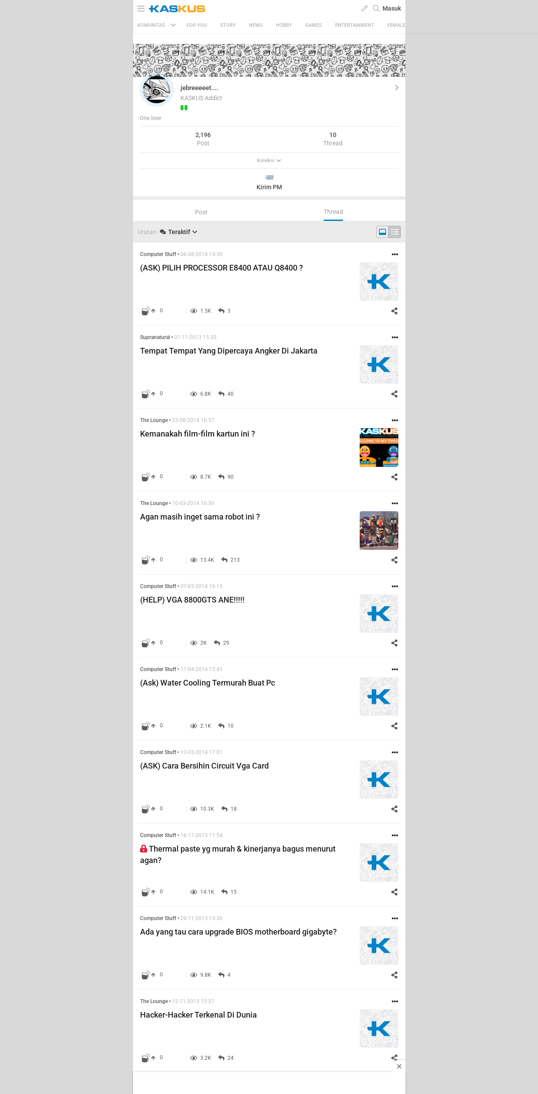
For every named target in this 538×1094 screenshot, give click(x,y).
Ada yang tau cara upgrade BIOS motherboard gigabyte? (238, 931)
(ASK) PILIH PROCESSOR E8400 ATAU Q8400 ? (221, 267)
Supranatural (155, 337)
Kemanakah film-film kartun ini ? (197, 433)
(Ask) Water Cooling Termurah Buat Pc (207, 682)
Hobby (284, 25)
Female (396, 25)
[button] (157, 89)
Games (313, 25)
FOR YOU (197, 25)
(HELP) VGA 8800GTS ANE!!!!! (192, 599)
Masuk (392, 8)
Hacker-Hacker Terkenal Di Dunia (198, 1014)
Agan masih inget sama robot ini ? (200, 516)
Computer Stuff (158, 254)
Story (228, 25)
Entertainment (354, 25)
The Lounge (154, 420)
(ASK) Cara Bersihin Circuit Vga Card (204, 765)
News (256, 25)
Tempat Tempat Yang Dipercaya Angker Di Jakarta (229, 350)
